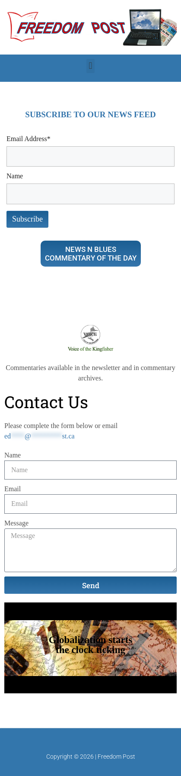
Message (16, 523)
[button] (90, 66)
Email (12, 489)
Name (12, 455)
